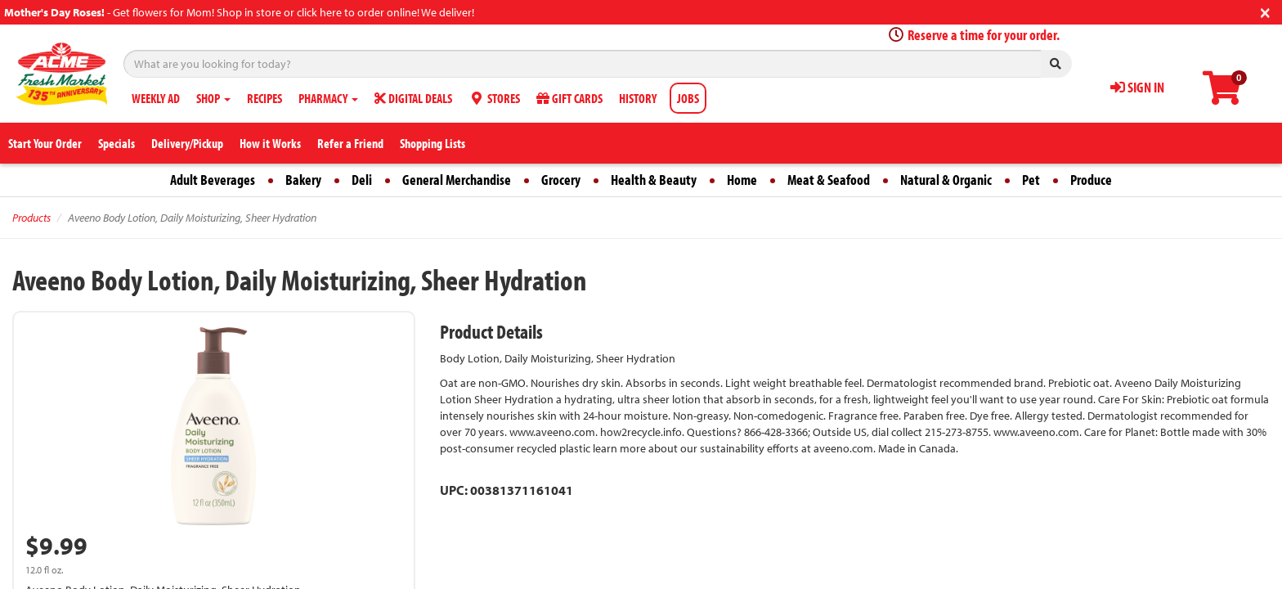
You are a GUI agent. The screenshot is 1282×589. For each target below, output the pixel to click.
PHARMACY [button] (328, 98)
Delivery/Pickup (187, 143)
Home (742, 179)
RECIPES (264, 98)
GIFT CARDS (569, 98)
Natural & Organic (946, 179)
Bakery (303, 179)
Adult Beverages (212, 179)
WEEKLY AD (156, 98)
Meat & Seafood (828, 179)
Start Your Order (45, 143)
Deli (362, 179)
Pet (1031, 179)
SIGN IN (1137, 87)
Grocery (560, 179)
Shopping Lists (432, 143)
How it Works (270, 143)
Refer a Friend (350, 143)
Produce (1091, 179)
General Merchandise (456, 179)
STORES (494, 98)
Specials (116, 143)
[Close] (1265, 11)
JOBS (688, 98)
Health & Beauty (654, 179)
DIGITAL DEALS (413, 98)
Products (31, 217)
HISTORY (638, 98)
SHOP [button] (213, 98)
